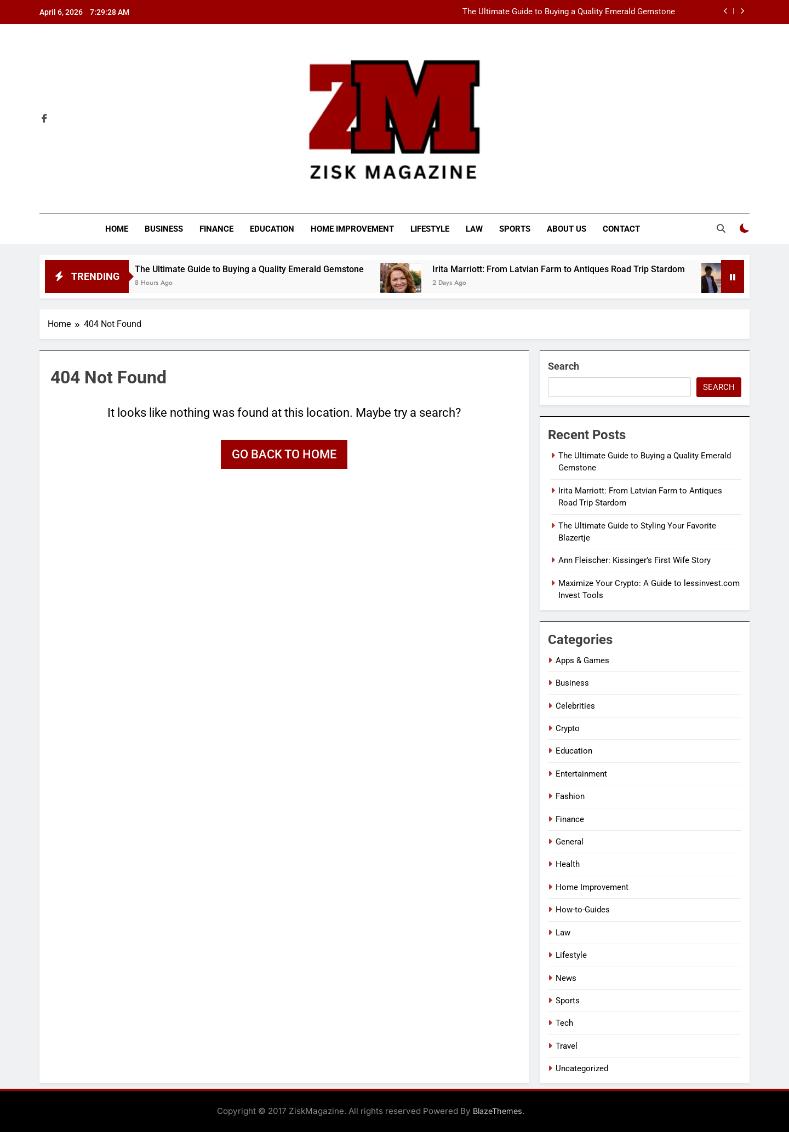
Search (563, 366)
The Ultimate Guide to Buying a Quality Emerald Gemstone (568, 12)
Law (474, 229)
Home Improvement (352, 229)
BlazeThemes (497, 1111)
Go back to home (284, 454)
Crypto (568, 728)
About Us (566, 229)
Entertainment (581, 774)
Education (272, 229)
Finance (216, 229)
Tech (564, 1023)
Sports (514, 229)
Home (116, 229)
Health (568, 864)
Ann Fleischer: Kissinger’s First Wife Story (634, 560)
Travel (567, 1046)
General (570, 842)
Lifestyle (429, 229)
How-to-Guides (583, 910)
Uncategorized (582, 1068)
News (566, 978)
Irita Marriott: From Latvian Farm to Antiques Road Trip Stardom (576, 269)
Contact (621, 229)
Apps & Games (582, 660)
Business (164, 229)
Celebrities (575, 706)
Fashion (570, 796)
